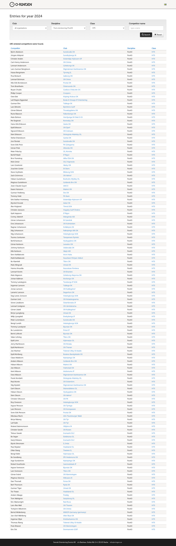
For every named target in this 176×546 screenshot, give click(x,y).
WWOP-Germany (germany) (74, 512)
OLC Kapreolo (69, 162)
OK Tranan (67, 347)
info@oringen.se (116, 542)
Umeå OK (67, 265)
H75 (153, 52)
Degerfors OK (68, 292)
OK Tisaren (67, 505)
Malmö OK (67, 189)
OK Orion (67, 79)
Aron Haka (67, 255)
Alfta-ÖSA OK (68, 158)
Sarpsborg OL (69, 498)
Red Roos (67, 502)
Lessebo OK (68, 244)
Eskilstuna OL (68, 437)
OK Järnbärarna (69, 306)
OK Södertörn (68, 382)
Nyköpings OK (69, 358)
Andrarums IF (68, 371)
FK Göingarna (68, 145)
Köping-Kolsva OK (70, 97)
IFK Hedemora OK (70, 457)
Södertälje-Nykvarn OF (72, 59)
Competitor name (137, 23)
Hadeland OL (68, 447)
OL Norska (67, 151)
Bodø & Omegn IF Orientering (75, 100)
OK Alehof (67, 175)
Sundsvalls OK (69, 52)
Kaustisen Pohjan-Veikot (73, 258)
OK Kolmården (69, 224)
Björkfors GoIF (69, 107)
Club (14, 23)
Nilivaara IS (67, 478)
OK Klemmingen (70, 474)
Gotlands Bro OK (70, 182)
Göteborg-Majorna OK (72, 275)
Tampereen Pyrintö (71, 237)
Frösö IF (66, 330)
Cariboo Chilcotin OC (72, 90)
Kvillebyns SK (68, 227)
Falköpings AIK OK (70, 230)
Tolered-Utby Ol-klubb (72, 351)
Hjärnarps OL (68, 340)
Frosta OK (67, 83)
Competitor (15, 48)
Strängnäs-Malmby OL (72, 134)
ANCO (65, 186)
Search (146, 35)
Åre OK (66, 193)
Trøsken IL (67, 450)
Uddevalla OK (68, 248)
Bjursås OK (67, 327)
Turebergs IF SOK (70, 282)
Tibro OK (67, 261)
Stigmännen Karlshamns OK (74, 69)
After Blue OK (68, 516)
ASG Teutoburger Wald (72, 416)
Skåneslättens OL (70, 388)
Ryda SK (66, 485)
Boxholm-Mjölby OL (71, 179)
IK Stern (66, 169)
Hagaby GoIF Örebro (71, 210)
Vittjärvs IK (67, 426)
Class (92, 23)
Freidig (66, 495)
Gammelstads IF (69, 464)
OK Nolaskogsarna (71, 299)
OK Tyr (66, 419)
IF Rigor (66, 155)
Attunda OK (68, 148)
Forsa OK (67, 481)
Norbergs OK (68, 279)
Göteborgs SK (68, 66)
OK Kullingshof (69, 289)
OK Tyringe (67, 406)
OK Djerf (66, 127)
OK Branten (68, 272)
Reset (158, 35)
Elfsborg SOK (68, 172)
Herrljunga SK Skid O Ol (72, 117)
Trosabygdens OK (70, 110)
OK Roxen (67, 430)
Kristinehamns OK (70, 519)
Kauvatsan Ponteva (71, 268)
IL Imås (66, 443)
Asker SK (66, 203)
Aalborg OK (68, 76)
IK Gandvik (67, 220)
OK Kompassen (69, 409)
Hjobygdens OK (69, 241)
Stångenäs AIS (69, 217)
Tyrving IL (67, 72)
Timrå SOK (67, 206)
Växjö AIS (67, 251)
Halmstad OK (68, 368)
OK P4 (65, 399)
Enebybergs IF (69, 316)
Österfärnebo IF (69, 303)
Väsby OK (67, 165)
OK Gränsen (68, 131)
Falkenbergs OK (69, 114)
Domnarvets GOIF (70, 529)
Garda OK (67, 138)
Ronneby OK (68, 121)
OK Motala (67, 344)
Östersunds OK (69, 86)
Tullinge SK (67, 103)
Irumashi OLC (69, 433)
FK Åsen (66, 196)
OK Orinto (67, 62)
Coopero (67, 93)
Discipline (55, 23)
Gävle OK (67, 124)
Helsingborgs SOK (70, 234)
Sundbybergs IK (69, 55)
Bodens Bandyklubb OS (72, 354)
